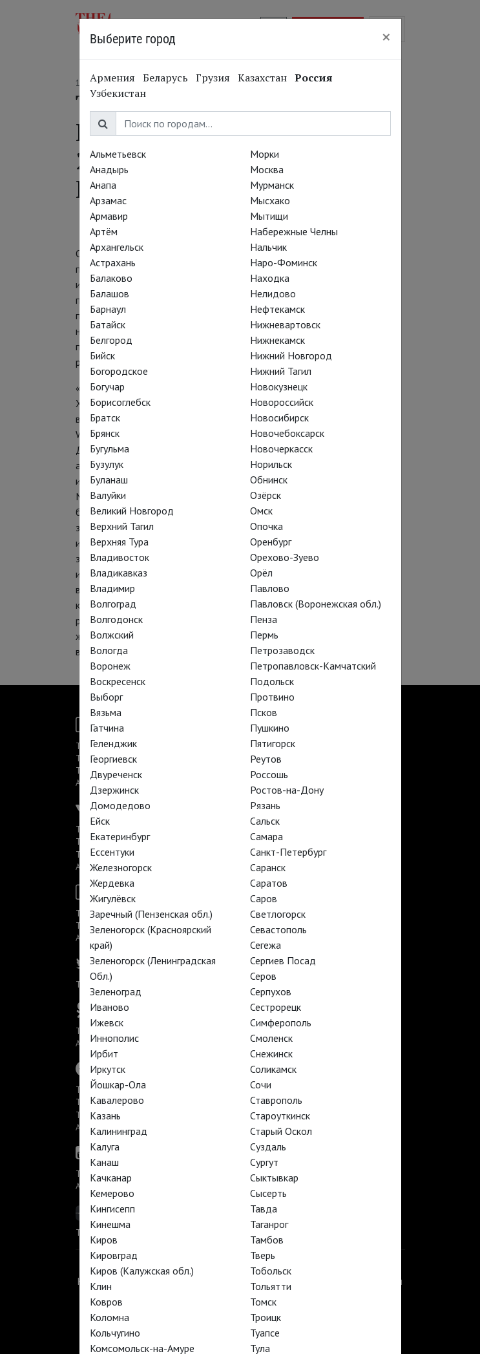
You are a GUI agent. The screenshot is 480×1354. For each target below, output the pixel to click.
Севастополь (278, 929)
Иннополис (114, 1037)
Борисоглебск (120, 402)
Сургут (264, 1162)
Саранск (268, 867)
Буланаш (109, 479)
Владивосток (119, 557)
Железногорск (121, 867)
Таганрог (269, 1224)
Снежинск (271, 1053)
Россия (314, 77)
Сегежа (265, 944)
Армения (112, 77)
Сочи (260, 1084)
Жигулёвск (113, 898)
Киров (104, 1239)
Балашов (109, 293)
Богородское (119, 371)
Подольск (272, 681)
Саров (263, 898)
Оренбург (270, 541)
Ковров (106, 1301)
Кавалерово (117, 1100)
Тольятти (270, 1286)
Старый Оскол (281, 1131)
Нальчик (268, 246)
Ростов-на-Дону (287, 789)
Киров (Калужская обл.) (142, 1270)
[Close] (386, 37)
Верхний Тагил (122, 526)
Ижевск (106, 1022)
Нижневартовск (285, 324)
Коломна (109, 1317)
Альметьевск (118, 153)
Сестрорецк (275, 1006)
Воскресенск (117, 681)
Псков (263, 712)
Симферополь (280, 1022)
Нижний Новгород (291, 355)
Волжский (112, 634)
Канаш (104, 1162)
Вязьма (105, 712)
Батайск (107, 324)
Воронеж (110, 665)
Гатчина (107, 727)
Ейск (100, 820)
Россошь (269, 774)
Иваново (109, 1006)
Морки (264, 153)
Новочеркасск (281, 448)
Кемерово (112, 1193)
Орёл (261, 572)
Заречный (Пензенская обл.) (151, 913)
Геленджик (113, 743)
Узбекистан (118, 93)
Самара (266, 836)
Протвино (272, 696)
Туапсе (265, 1332)
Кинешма (110, 1224)
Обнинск (268, 479)
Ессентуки (112, 851)
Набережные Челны (294, 231)
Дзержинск (114, 789)
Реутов (266, 758)
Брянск (105, 433)
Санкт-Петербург (288, 851)
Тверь (262, 1255)
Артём (104, 231)
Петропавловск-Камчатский (313, 665)
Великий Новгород (132, 510)
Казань (105, 1115)
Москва (267, 169)
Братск (105, 417)
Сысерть (268, 1193)
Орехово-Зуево (284, 557)
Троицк (265, 1317)
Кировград (114, 1255)
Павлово (269, 588)
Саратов (268, 882)
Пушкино (269, 727)
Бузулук (106, 464)
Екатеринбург (120, 836)
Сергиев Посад (283, 960)
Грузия (213, 77)
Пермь (264, 634)
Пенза (263, 619)
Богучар (107, 386)
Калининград (118, 1131)
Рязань (265, 805)
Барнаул (108, 308)
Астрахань (113, 262)
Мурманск (272, 184)
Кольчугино (115, 1332)
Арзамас (108, 200)
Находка (269, 277)
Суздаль (268, 1146)
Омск (261, 510)
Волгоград (113, 603)
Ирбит (104, 1053)
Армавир (109, 215)
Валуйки (108, 495)
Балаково (111, 277)
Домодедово (120, 805)
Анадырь (109, 169)
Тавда (263, 1208)
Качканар (111, 1177)
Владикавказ (118, 572)
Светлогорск (278, 913)
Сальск (265, 820)
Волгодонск (116, 619)
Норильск (271, 464)
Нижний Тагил (280, 371)
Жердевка (112, 882)
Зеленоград (115, 991)
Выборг (106, 696)
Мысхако (270, 200)
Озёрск (265, 495)
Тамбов (267, 1239)
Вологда (109, 650)
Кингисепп (112, 1208)
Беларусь (165, 77)
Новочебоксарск (287, 433)
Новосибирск (279, 417)
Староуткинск (280, 1115)
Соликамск (273, 1069)
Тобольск (270, 1270)
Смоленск (271, 1037)
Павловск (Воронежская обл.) (315, 603)
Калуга (105, 1146)
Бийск (102, 355)
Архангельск (116, 246)
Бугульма (109, 448)
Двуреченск (116, 774)
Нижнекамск (277, 339)
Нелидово (273, 293)
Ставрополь (276, 1100)
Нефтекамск (277, 308)
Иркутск (107, 1069)
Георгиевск (113, 758)
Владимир (112, 588)
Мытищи (269, 215)
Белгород (111, 339)
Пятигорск (272, 743)
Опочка (266, 526)
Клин (101, 1286)
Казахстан (262, 77)
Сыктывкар (274, 1177)
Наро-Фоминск (283, 262)
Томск (263, 1301)
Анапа (103, 184)
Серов (263, 975)
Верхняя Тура (119, 541)
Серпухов (270, 991)
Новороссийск (281, 402)
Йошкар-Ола (118, 1084)
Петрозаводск (282, 650)
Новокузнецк (279, 386)
